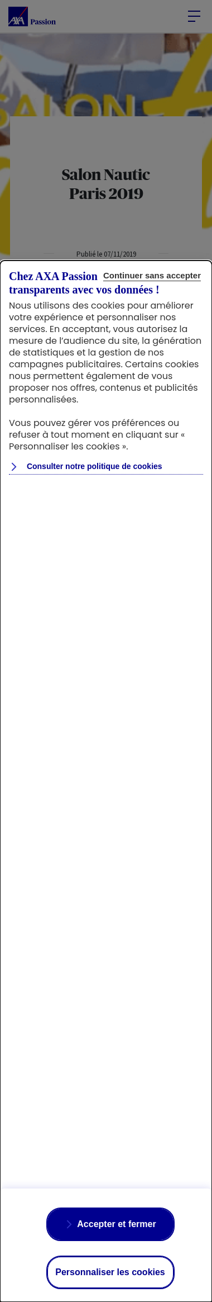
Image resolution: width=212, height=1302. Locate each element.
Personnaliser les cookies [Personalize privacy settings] (110, 1272)
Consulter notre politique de (93, 466)
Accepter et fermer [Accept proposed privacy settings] (116, 1224)
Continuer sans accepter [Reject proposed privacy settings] (152, 275)
